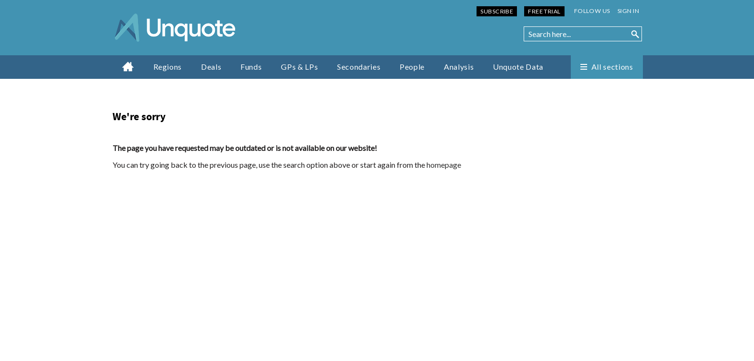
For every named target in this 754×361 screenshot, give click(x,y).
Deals (211, 66)
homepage (444, 164)
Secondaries (358, 66)
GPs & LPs (299, 66)
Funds (251, 66)
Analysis (459, 66)
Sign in (628, 10)
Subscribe (496, 11)
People (412, 66)
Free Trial (544, 11)
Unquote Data (518, 66)
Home (128, 66)
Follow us (592, 10)
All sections (612, 66)
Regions (167, 66)
